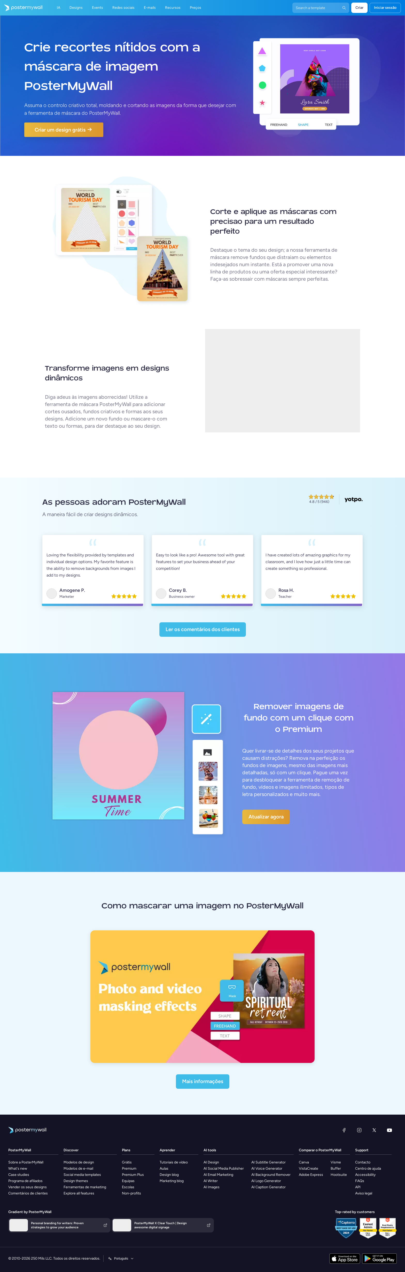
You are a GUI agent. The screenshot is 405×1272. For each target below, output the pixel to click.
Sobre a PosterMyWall (25, 1162)
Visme (336, 1162)
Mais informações (202, 1081)
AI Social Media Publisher (224, 1168)
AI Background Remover (271, 1175)
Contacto (362, 1162)
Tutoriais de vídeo (174, 1162)
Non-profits (131, 1193)
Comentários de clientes (28, 1193)
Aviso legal (363, 1193)
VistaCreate (308, 1168)
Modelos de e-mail (78, 1168)
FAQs (359, 1181)
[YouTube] (389, 1130)
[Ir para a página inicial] (21, 8)
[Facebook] (344, 1130)
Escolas (128, 1187)
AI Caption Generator (268, 1187)
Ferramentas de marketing (85, 1187)
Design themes (76, 1181)
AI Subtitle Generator (268, 1162)
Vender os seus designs (27, 1187)
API (358, 1187)
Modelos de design (79, 1162)
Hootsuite (339, 1175)
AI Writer (211, 1181)
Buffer (336, 1168)
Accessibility (365, 1175)
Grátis (127, 1162)
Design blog (169, 1175)
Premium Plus (133, 1175)
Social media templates (82, 1175)
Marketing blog (172, 1181)
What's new (17, 1168)
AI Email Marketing (218, 1175)
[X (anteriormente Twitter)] (374, 1130)
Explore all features (79, 1193)
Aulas (164, 1168)
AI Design (211, 1162)
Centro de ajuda (368, 1168)
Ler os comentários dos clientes (203, 629)
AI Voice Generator (266, 1168)
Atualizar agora (266, 817)
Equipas (128, 1181)
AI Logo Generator (266, 1181)
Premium (129, 1168)
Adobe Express (311, 1175)
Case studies (18, 1175)
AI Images (212, 1187)
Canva (304, 1162)
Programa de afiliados (25, 1181)
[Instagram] (359, 1130)
